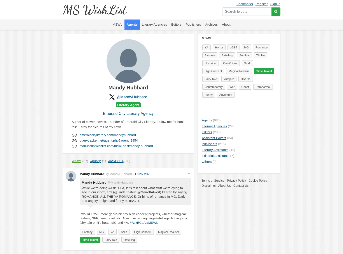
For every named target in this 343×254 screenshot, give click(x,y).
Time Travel (90, 240)
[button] (189, 173)
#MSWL (152, 222)
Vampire (229, 79)
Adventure (225, 94)
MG (101, 232)
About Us (224, 185)
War (231, 87)
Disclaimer (209, 185)
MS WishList (94, 9)
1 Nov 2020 (143, 174)
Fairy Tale (111, 240)
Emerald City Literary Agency (128, 113)
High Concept (142, 232)
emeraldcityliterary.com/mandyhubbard (108, 135)
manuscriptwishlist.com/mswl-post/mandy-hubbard (116, 146)
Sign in (275, 4)
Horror (219, 47)
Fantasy (87, 232)
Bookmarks (244, 4)
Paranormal (263, 87)
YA (112, 232)
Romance (262, 47)
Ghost (245, 87)
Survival (244, 55)
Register (262, 4)
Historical (210, 63)
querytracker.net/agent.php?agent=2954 (109, 140)
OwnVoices (230, 63)
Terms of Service (213, 180)
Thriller (260, 55)
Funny (209, 94)
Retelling (129, 240)
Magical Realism (168, 232)
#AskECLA (137, 222)
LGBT (233, 47)
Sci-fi (124, 232)
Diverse (245, 79)
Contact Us (240, 185)
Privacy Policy (236, 180)
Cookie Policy (257, 180)
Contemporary (214, 87)
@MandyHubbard (131, 97)
